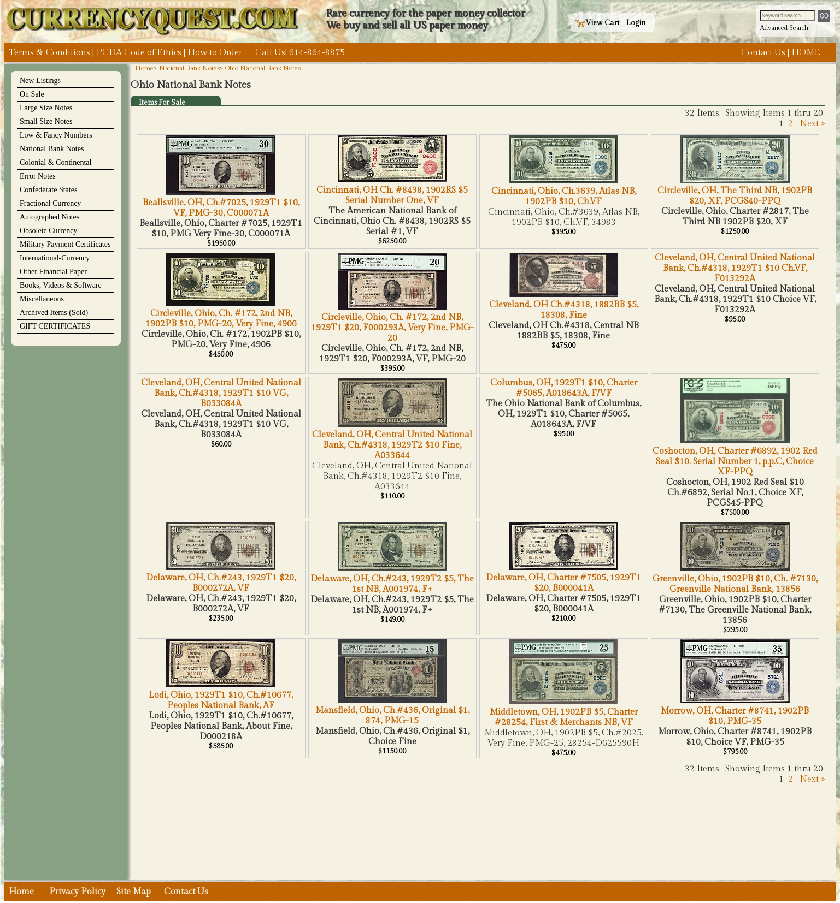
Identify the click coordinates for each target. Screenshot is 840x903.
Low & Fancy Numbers (56, 135)
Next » (812, 123)
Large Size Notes (46, 108)
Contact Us (763, 52)
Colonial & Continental (55, 162)
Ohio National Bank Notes (263, 68)
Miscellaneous (42, 299)
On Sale (32, 94)
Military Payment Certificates (65, 244)
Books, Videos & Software (61, 285)
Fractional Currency (50, 203)
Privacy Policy (77, 892)
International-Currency (55, 258)
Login (636, 23)
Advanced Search (784, 28)
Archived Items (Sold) (54, 312)
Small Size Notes (46, 121)
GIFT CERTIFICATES (55, 326)
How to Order (214, 52)
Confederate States (48, 190)
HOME (805, 52)
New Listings (40, 80)
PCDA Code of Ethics (138, 52)
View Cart (597, 23)
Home (144, 68)
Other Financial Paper (53, 272)
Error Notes (38, 176)
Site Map (133, 892)
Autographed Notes (49, 217)
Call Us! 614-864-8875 (300, 52)
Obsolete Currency (48, 231)
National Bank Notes (52, 149)
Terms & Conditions (49, 52)
